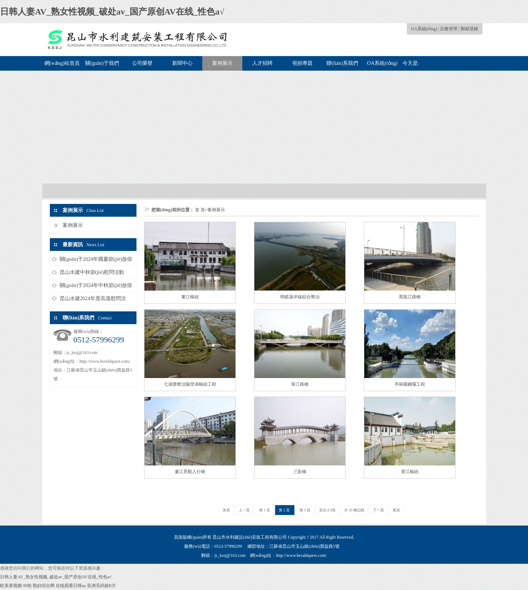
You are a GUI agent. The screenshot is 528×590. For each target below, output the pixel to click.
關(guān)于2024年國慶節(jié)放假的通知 (96, 261)
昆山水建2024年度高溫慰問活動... (93, 300)
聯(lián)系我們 (342, 63)
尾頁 (396, 510)
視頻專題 (302, 63)
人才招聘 (262, 63)
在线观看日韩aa (71, 585)
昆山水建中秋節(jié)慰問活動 (92, 272)
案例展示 (222, 63)
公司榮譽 (142, 63)
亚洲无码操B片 (101, 585)
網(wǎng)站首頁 (62, 63)
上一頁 (244, 510)
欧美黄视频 (11, 585)
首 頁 (200, 209)
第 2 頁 (285, 510)
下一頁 (378, 510)
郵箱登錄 (469, 28)
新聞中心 (182, 63)
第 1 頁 (264, 510)
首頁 (226, 510)
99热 (27, 585)
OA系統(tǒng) (424, 28)
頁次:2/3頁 (327, 510)
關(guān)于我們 (102, 63)
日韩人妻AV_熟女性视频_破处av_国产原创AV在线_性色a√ (112, 11)
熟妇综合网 (44, 585)
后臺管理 (448, 28)
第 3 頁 (304, 510)
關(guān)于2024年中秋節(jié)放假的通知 (96, 287)
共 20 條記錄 (354, 510)
